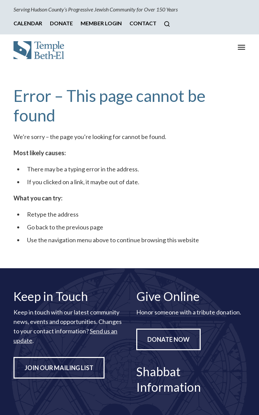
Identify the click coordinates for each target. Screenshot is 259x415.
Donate (61, 23)
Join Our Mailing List (59, 367)
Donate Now (168, 339)
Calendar (27, 23)
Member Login (101, 23)
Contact (143, 23)
